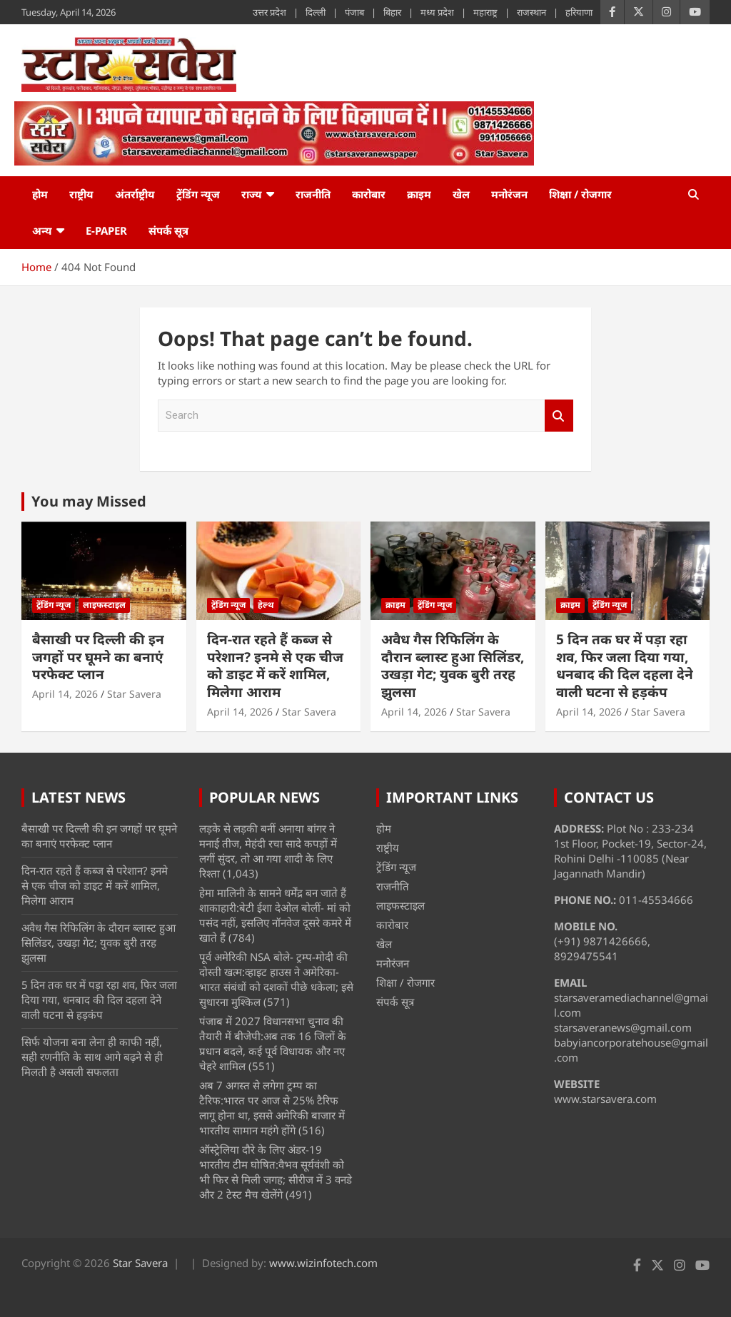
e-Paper (106, 230)
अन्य (42, 230)
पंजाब (354, 12)
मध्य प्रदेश (437, 12)
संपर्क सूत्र (168, 230)
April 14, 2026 (65, 694)
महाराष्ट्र (485, 12)
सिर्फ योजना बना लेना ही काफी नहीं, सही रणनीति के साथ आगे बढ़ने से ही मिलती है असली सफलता (92, 1056)
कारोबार (368, 194)
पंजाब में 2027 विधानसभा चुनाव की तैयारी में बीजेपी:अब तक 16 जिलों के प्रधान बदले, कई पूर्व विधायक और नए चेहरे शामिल (272, 1043)
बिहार (392, 12)
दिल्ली (316, 12)
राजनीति (313, 194)
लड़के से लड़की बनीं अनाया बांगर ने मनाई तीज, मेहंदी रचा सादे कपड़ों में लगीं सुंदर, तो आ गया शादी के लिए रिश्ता (268, 850)
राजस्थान (531, 12)
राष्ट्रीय (81, 194)
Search (559, 416)
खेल (461, 194)
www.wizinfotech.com (323, 1263)
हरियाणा (579, 12)
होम (40, 194)
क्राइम (419, 194)
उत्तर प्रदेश (269, 12)
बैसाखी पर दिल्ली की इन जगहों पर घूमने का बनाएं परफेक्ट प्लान (98, 656)
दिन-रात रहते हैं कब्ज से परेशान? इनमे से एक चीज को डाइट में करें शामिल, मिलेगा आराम (275, 665)
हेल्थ (266, 605)
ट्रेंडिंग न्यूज (198, 194)
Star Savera (134, 694)
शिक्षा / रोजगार (580, 194)
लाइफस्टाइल (104, 605)
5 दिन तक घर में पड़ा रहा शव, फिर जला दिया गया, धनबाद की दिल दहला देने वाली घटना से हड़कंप (624, 665)
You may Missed (88, 501)
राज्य (251, 194)
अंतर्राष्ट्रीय (135, 194)
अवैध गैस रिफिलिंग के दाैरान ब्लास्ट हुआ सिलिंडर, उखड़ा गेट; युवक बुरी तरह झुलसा (452, 665)
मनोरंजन (509, 194)
